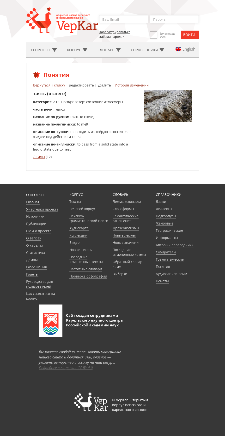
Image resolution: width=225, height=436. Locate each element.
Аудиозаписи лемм (171, 273)
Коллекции (78, 235)
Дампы (32, 260)
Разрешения (36, 267)
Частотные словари (85, 269)
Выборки (120, 273)
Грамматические (170, 259)
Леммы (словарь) (127, 201)
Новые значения (126, 242)
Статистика (35, 252)
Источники (35, 216)
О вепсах (33, 238)
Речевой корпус (82, 208)
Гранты (32, 274)
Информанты (167, 237)
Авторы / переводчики (175, 245)
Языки (161, 201)
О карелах (34, 245)
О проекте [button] (44, 49)
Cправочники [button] (147, 49)
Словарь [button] (109, 49)
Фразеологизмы (126, 228)
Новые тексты (80, 249)
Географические (169, 230)
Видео (74, 242)
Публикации (36, 223)
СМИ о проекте (38, 231)
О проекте (35, 194)
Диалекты (164, 208)
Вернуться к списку (49, 85)
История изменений (132, 85)
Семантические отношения (126, 218)
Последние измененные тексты (86, 259)
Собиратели (166, 252)
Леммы (39, 156)
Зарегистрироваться (114, 32)
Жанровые (164, 223)
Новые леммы (124, 235)
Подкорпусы (166, 216)
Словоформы (123, 208)
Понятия (163, 266)
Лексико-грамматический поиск (88, 218)
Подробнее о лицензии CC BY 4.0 (66, 367)
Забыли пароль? (111, 36)
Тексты (75, 201)
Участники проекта (42, 209)
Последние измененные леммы (129, 252)
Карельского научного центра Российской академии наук (94, 322)
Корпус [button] (77, 49)
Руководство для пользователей (39, 284)
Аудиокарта (79, 228)
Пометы (162, 281)
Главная (33, 202)
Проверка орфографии (88, 276)
